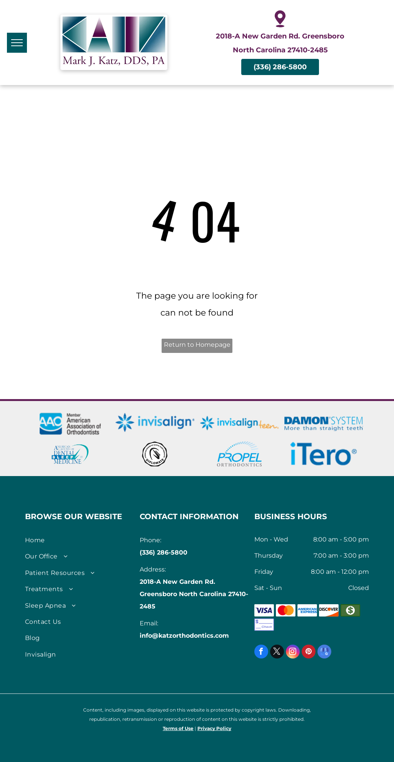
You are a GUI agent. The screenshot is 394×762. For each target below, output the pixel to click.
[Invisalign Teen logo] (239, 423)
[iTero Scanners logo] (323, 453)
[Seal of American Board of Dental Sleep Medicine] (154, 453)
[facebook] (261, 652)
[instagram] (293, 652)
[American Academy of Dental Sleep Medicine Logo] (70, 453)
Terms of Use (178, 728)
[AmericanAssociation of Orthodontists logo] (70, 423)
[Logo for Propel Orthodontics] (239, 453)
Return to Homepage (197, 344)
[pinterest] (309, 652)
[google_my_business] (324, 652)
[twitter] (277, 652)
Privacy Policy (214, 728)
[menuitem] (79, 540)
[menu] (17, 43)
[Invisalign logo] (154, 423)
